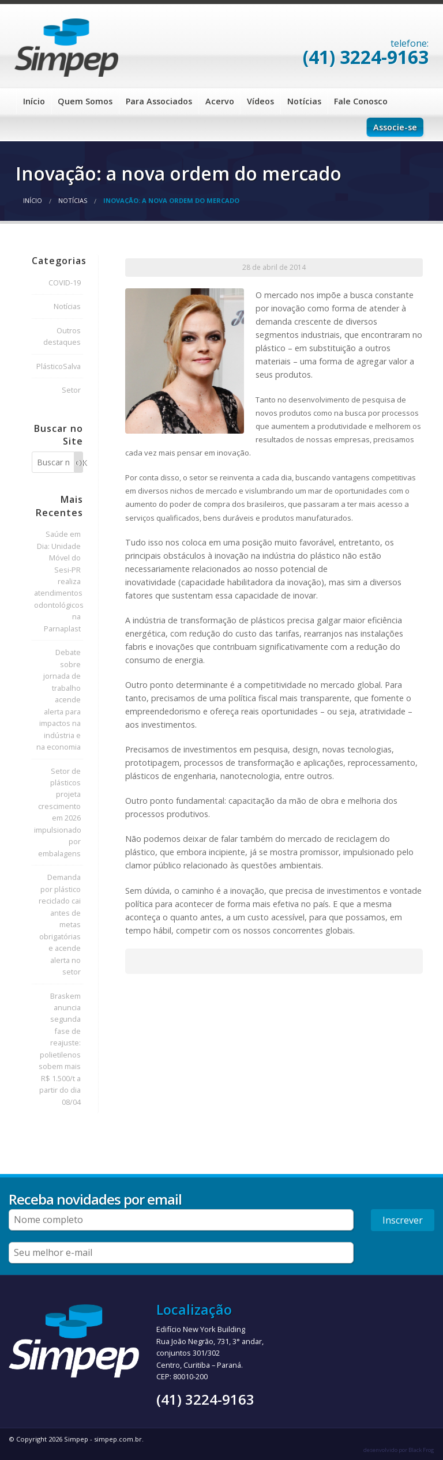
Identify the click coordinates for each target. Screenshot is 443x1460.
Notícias (304, 101)
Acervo (219, 101)
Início (34, 101)
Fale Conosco (361, 101)
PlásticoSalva (58, 366)
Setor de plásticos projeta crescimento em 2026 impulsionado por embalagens (57, 812)
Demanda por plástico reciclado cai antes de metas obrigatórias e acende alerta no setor (60, 924)
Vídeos (260, 101)
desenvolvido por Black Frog (398, 1450)
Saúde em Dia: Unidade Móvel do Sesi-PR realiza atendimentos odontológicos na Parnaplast (58, 581)
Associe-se (395, 127)
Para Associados (159, 101)
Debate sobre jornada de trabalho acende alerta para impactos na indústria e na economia (58, 699)
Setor (71, 390)
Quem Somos (85, 101)
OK (79, 462)
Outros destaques (62, 336)
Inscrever (402, 1220)
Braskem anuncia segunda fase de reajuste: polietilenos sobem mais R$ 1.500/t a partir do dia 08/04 (60, 1049)
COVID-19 (64, 282)
